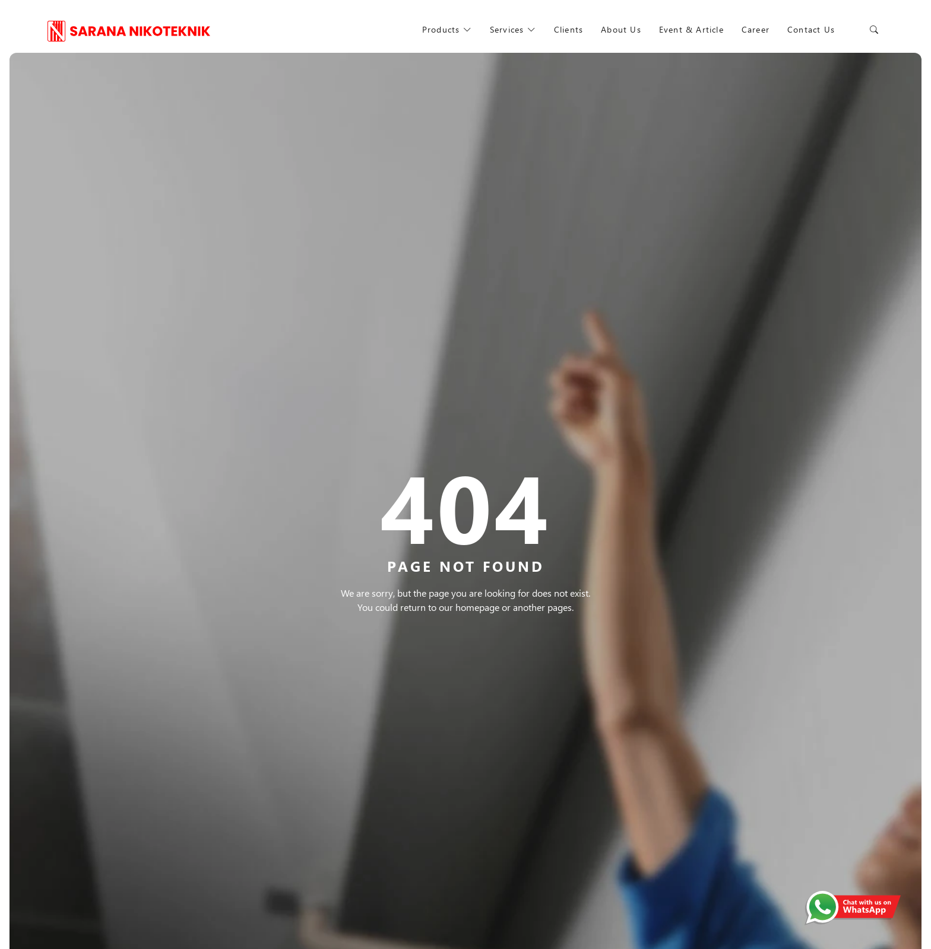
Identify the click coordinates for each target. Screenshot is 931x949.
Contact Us (811, 29)
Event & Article (691, 29)
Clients (568, 29)
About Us (621, 29)
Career (756, 29)
